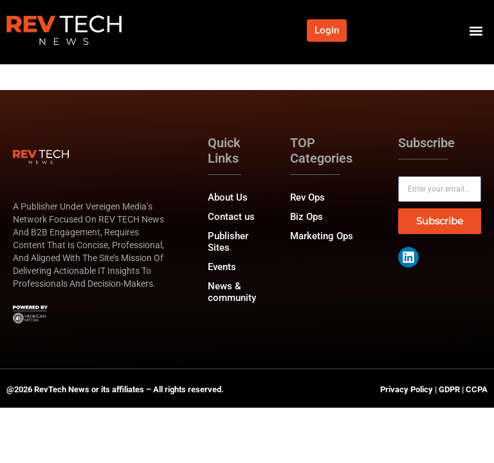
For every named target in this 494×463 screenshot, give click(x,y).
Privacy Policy (406, 389)
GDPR (449, 389)
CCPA (477, 389)
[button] (475, 30)
